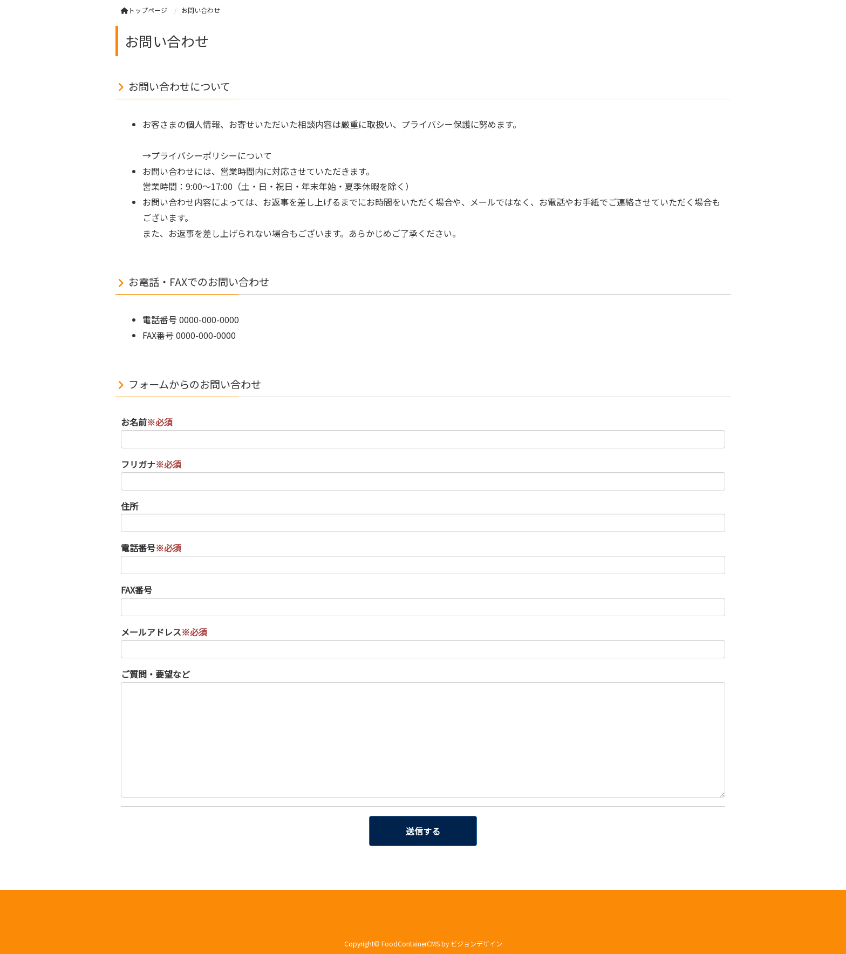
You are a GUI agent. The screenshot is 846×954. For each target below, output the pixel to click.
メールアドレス (164, 631)
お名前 (147, 421)
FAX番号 (136, 589)
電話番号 (151, 547)
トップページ (144, 10)
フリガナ (151, 464)
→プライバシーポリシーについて (207, 155)
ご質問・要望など (155, 673)
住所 (129, 506)
